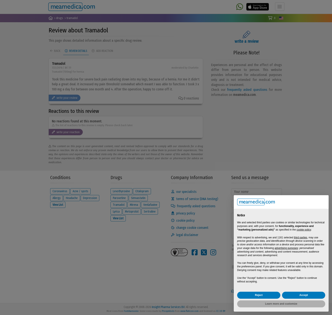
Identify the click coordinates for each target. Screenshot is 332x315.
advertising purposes (286, 248)
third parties (300, 237)
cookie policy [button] (304, 229)
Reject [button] (259, 295)
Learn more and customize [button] (281, 303)
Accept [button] (303, 295)
